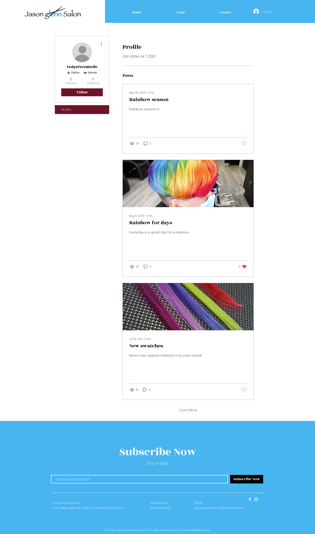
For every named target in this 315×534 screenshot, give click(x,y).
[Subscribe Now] (246, 479)
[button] (180, 12)
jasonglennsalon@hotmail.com (219, 508)
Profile (66, 109)
